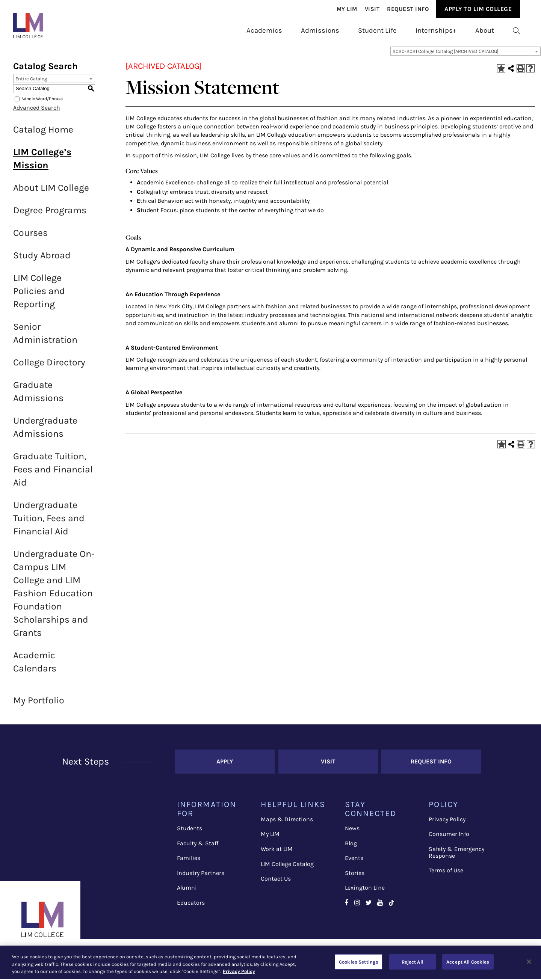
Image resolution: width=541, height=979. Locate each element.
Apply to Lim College (478, 8)
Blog (351, 847)
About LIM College (51, 192)
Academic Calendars (34, 666)
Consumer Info (449, 838)
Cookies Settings (358, 961)
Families (188, 862)
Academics (264, 30)
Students (189, 832)
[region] (270, 962)
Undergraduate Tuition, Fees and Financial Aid (49, 522)
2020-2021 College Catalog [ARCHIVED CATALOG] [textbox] (446, 56)
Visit (372, 9)
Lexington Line (365, 892)
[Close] (529, 961)
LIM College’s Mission (42, 163)
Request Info (408, 9)
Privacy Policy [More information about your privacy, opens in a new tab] (239, 971)
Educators (191, 907)
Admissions (320, 30)
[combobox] (465, 55)
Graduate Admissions (38, 396)
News (352, 832)
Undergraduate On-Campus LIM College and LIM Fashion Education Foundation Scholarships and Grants (54, 598)
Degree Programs (49, 214)
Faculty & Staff (197, 847)
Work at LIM (277, 853)
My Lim (347, 9)
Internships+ (436, 30)
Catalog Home (43, 133)
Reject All (412, 961)
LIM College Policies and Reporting (39, 295)
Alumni (187, 892)
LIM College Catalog (287, 868)
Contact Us (276, 883)
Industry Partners (200, 877)
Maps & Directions (287, 823)
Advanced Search (36, 112)
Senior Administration (45, 338)
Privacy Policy (447, 823)
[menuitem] (347, 9)
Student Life (377, 30)
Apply (224, 765)
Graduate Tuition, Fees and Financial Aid (53, 473)
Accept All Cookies (467, 961)
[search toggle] (516, 31)
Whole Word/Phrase (42, 103)
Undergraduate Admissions (45, 431)
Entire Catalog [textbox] (31, 83)
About (484, 30)
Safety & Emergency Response (456, 857)
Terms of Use (446, 874)
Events (354, 862)
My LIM (270, 838)
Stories (354, 877)
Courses (30, 237)
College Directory (49, 366)
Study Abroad (42, 259)
